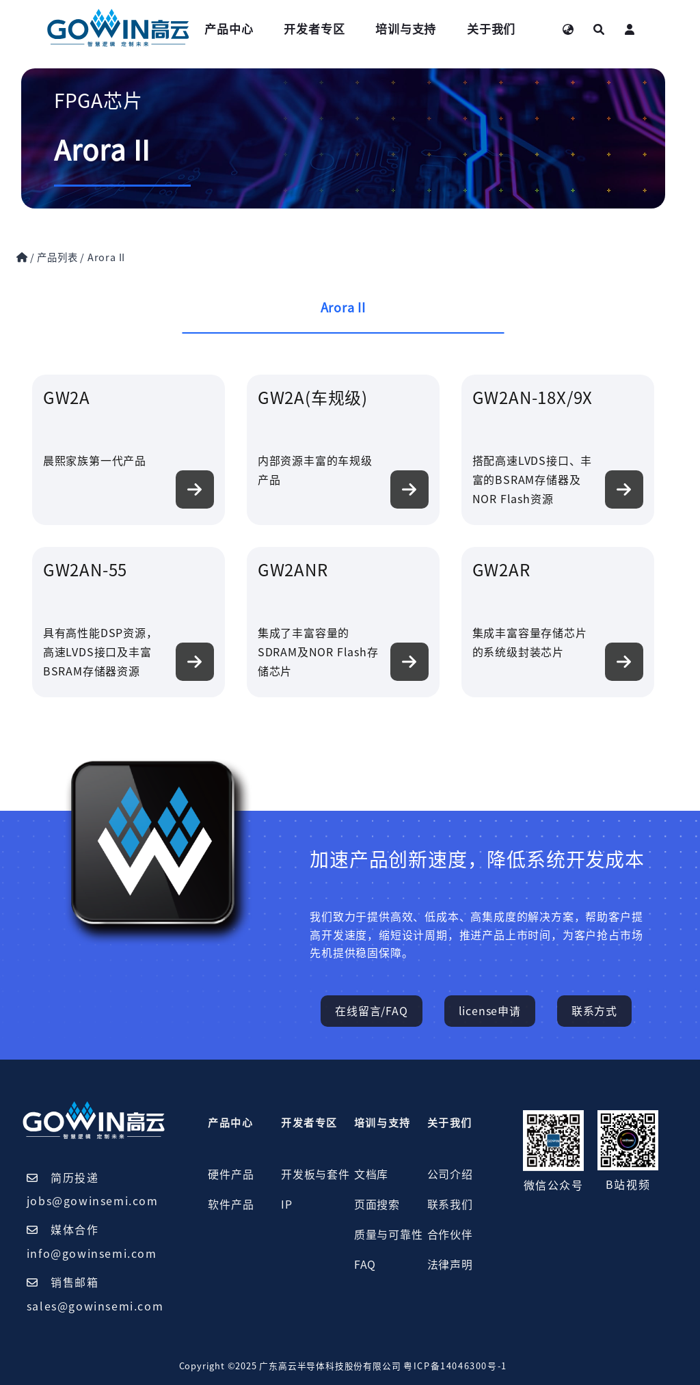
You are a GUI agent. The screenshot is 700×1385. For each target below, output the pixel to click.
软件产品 (231, 1204)
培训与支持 (405, 29)
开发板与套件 (315, 1174)
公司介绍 (450, 1174)
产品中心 (228, 29)
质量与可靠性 (388, 1234)
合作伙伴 (450, 1234)
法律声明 (450, 1264)
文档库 (371, 1174)
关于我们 (491, 29)
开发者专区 (314, 29)
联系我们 (450, 1204)
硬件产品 (231, 1174)
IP (287, 1204)
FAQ (365, 1264)
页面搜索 (377, 1204)
